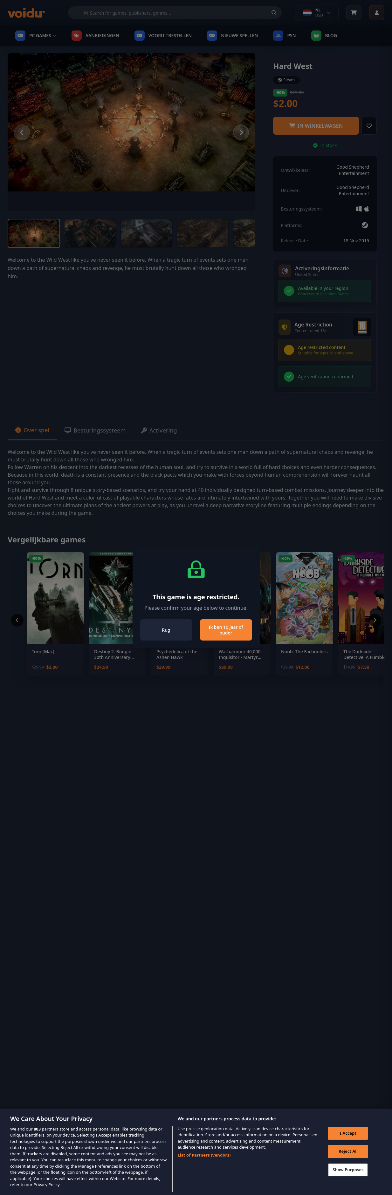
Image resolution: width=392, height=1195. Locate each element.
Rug (166, 630)
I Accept (348, 1142)
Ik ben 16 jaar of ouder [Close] (226, 630)
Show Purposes (348, 1179)
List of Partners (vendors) (204, 1164)
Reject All (348, 1161)
